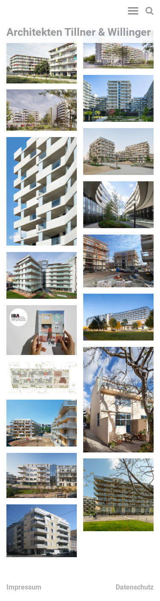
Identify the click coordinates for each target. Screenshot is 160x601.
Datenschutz (135, 587)
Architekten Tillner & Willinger (78, 32)
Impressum (23, 587)
